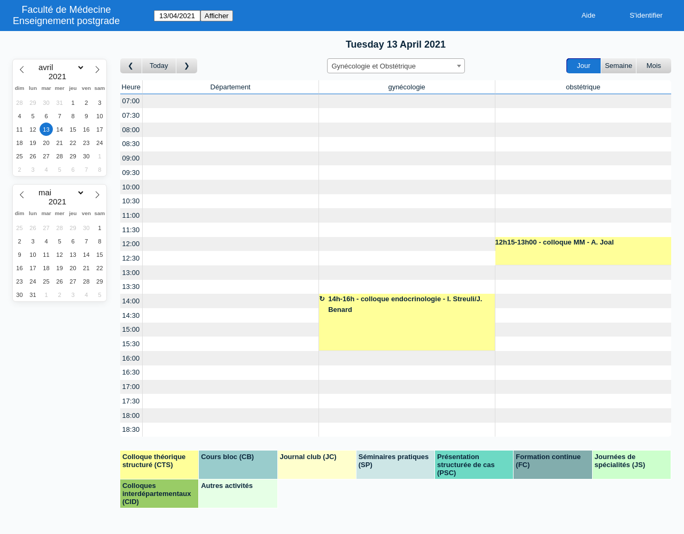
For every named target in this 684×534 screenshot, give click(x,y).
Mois (654, 66)
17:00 (131, 387)
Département (231, 87)
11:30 (131, 230)
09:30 (131, 173)
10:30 (131, 201)
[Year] (59, 76)
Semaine (618, 66)
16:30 (131, 372)
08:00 (131, 130)
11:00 (131, 215)
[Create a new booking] (230, 101)
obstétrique (583, 87)
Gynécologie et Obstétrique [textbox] (374, 66)
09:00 (131, 158)
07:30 (131, 115)
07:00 (131, 101)
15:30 (131, 344)
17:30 (131, 401)
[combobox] (396, 65)
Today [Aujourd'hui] (159, 66)
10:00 (131, 187)
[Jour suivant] (187, 66)
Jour (583, 66)
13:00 (131, 273)
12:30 (131, 258)
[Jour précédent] (131, 66)
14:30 (131, 315)
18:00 (131, 415)
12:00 (131, 244)
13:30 (131, 287)
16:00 (131, 358)
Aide (588, 15)
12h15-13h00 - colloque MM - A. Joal (554, 242)
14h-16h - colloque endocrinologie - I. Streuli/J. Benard (405, 304)
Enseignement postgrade (66, 21)
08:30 (131, 144)
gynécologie (406, 87)
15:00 (131, 329)
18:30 (131, 429)
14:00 (131, 301)
